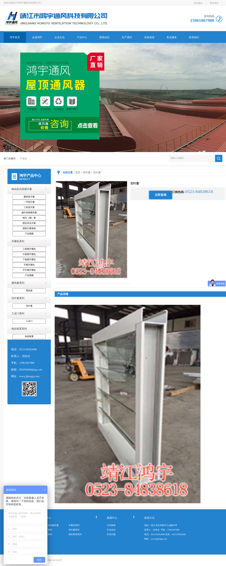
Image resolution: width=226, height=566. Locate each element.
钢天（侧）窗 (29, 218)
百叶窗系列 (17, 298)
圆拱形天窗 (29, 197)
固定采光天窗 (29, 223)
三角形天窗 (29, 207)
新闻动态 (104, 37)
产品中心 (82, 37)
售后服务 (172, 37)
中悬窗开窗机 (29, 254)
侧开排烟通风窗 (29, 212)
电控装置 (29, 336)
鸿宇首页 (15, 37)
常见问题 (111, 534)
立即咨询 (160, 194)
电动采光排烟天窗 (21, 189)
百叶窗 (87, 172)
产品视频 (29, 233)
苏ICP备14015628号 (52, 560)
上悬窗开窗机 (29, 249)
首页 (77, 172)
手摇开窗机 (29, 265)
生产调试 (127, 37)
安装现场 (149, 37)
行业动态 (111, 530)
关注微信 (198, 3)
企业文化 (59, 37)
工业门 (29, 321)
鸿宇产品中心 (30, 176)
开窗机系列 (17, 241)
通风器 (29, 290)
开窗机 (23, 158)
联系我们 (194, 37)
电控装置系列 (19, 328)
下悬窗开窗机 (29, 259)
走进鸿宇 (37, 37)
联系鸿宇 (214, 3)
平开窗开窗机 (29, 270)
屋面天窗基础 (29, 228)
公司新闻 (111, 525)
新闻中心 (112, 518)
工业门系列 (17, 313)
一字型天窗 (29, 202)
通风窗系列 (17, 283)
